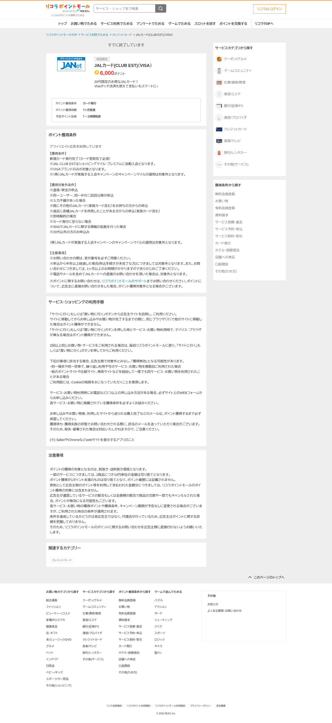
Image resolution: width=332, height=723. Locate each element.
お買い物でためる (84, 24)
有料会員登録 (225, 208)
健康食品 (51, 626)
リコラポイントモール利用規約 (170, 706)
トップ (62, 24)
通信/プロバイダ (231, 118)
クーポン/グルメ (231, 59)
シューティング (163, 620)
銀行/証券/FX (229, 106)
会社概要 (221, 706)
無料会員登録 (225, 194)
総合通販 (51, 600)
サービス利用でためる (117, 24)
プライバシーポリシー (201, 706)
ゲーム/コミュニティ (233, 71)
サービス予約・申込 (228, 229)
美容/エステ (227, 94)
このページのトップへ (269, 577)
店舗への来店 (225, 257)
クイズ (158, 626)
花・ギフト (52, 633)
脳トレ (158, 652)
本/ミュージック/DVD (58, 639)
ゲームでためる (179, 24)
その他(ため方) (226, 271)
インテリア (52, 659)
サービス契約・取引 (228, 236)
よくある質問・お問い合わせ (224, 611)
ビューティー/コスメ (58, 613)
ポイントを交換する (233, 24)
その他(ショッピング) (58, 685)
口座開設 (221, 264)
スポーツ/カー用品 (57, 679)
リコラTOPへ (264, 24)
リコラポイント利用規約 (138, 706)
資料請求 (221, 215)
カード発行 (223, 243)
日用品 (50, 666)
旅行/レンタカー (231, 153)
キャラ (158, 646)
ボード (158, 613)
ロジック (160, 639)
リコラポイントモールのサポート (124, 281)
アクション (161, 607)
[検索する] (160, 8)
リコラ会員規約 (114, 706)
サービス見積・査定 (228, 222)
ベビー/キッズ (54, 672)
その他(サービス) (231, 165)
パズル (159, 600)
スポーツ (160, 633)
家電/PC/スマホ (55, 620)
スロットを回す (205, 24)
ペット (49, 652)
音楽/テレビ (228, 141)
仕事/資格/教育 (230, 83)
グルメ (50, 646)
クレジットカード (62, 560)
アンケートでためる (150, 24)
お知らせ (212, 604)
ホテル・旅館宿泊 (227, 250)
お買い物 (221, 201)
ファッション (53, 607)
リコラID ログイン (269, 9)
